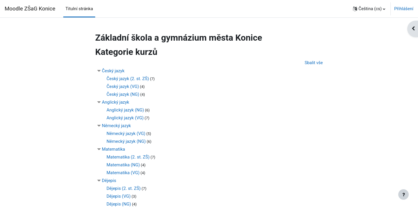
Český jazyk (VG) (123, 86)
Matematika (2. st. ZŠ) (128, 157)
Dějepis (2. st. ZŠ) (124, 188)
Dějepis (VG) (119, 196)
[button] (369, 8)
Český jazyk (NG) (123, 94)
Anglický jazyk (115, 102)
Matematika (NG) (123, 165)
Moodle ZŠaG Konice (30, 9)
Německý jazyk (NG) (126, 141)
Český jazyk (113, 71)
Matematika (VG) (123, 173)
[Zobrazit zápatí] (403, 194)
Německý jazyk (116, 126)
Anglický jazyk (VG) (125, 118)
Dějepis (109, 180)
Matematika (113, 149)
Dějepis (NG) (119, 204)
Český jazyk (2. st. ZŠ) (128, 79)
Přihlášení (403, 8)
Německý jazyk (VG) (126, 133)
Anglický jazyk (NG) (125, 110)
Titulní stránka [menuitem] (79, 8)
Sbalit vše (313, 63)
